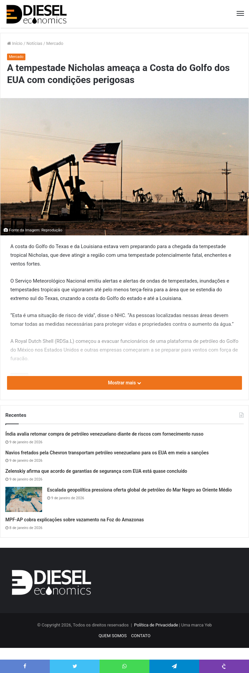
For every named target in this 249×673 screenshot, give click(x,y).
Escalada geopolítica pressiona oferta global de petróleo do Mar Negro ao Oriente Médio (139, 490)
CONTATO (140, 635)
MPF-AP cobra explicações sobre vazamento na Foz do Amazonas (74, 519)
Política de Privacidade (156, 624)
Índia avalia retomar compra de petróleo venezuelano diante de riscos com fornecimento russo (104, 434)
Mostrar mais (124, 382)
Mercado (54, 43)
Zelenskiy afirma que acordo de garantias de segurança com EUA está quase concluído (96, 471)
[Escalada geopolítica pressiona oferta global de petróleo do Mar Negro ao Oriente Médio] (23, 499)
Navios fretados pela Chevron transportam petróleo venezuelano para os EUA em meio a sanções (107, 452)
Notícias (34, 43)
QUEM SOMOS (113, 635)
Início (15, 43)
